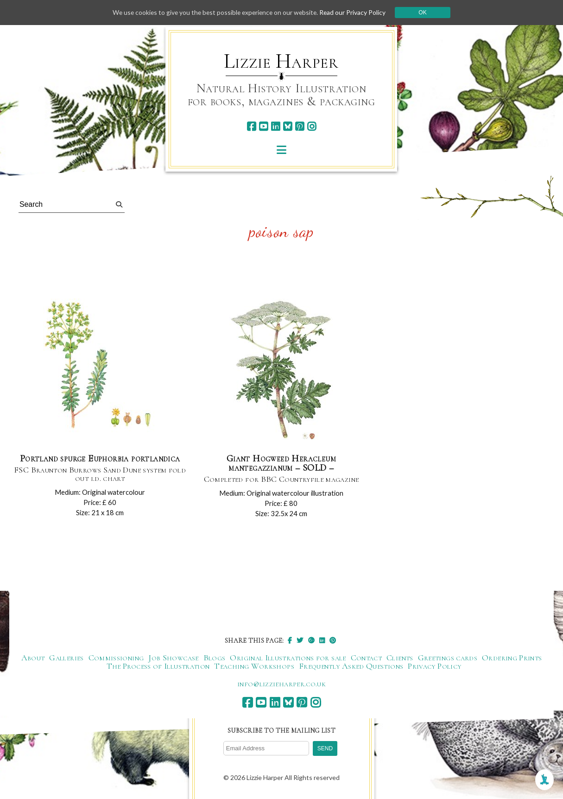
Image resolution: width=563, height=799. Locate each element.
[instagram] (311, 126)
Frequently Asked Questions (351, 666)
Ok (426, 12)
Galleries (66, 658)
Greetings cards (447, 658)
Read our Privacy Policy (355, 12)
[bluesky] (287, 126)
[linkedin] (275, 126)
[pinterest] (299, 126)
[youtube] (263, 126)
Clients (399, 658)
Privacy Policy (434, 666)
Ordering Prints (512, 658)
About (33, 658)
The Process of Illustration (158, 666)
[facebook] (251, 126)
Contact (366, 658)
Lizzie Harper (281, 61)
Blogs (214, 658)
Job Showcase (173, 658)
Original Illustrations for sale (288, 658)
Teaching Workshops (254, 666)
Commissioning (116, 658)
